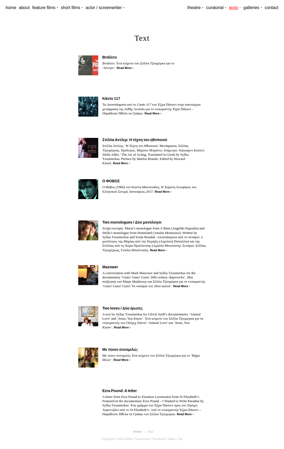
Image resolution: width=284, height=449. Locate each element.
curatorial (215, 7)
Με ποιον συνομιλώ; (120, 349)
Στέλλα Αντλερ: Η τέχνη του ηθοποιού (134, 140)
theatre (194, 7)
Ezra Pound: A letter (119, 391)
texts (233, 7)
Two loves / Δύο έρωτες (122, 308)
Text (150, 432)
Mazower (110, 267)
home (11, 7)
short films (70, 7)
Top (180, 438)
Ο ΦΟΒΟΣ (111, 181)
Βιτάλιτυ (109, 57)
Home (137, 432)
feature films (43, 7)
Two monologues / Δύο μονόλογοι (132, 222)
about (24, 7)
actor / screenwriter (104, 7)
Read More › (125, 67)
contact (271, 7)
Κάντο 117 (111, 98)
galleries (251, 7)
